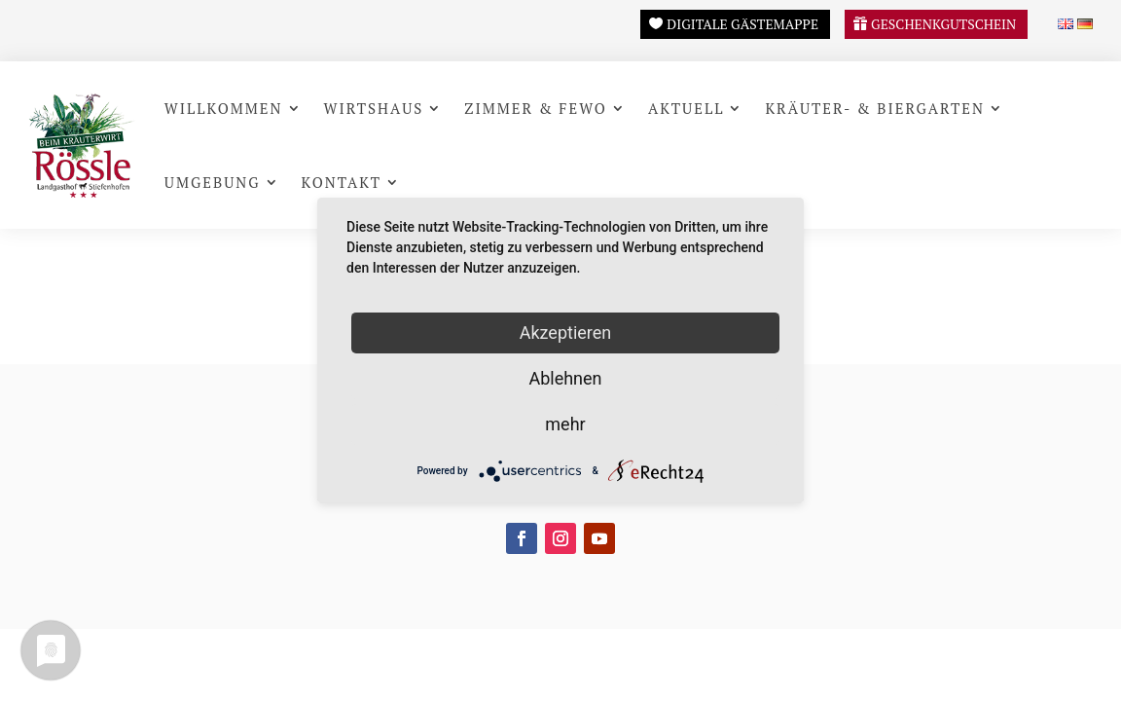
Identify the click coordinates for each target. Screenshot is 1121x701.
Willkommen (223, 108)
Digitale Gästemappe (742, 24)
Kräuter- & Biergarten (875, 108)
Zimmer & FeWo (535, 108)
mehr (565, 424)
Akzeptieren (566, 332)
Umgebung (212, 182)
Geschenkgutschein (943, 24)
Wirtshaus (374, 108)
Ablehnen (564, 378)
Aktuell (686, 108)
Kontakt (342, 182)
